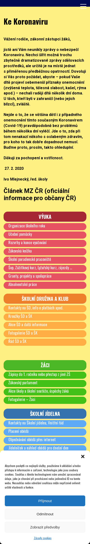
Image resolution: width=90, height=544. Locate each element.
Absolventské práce (22, 284)
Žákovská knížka (20, 251)
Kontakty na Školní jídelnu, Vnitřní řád (36, 423)
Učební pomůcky (20, 234)
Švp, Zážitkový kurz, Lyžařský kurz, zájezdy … (40, 267)
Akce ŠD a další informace (27, 324)
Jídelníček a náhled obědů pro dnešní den (38, 448)
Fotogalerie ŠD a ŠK (22, 333)
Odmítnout (44, 514)
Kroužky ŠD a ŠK (20, 316)
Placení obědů (18, 431)
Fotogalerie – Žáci (21, 399)
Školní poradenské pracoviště (29, 259)
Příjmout (45, 501)
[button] (82, 456)
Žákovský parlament (22, 382)
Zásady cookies (43, 538)
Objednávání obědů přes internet (32, 439)
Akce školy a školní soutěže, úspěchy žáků (38, 391)
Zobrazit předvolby (45, 527)
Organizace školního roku (26, 226)
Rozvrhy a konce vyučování (27, 242)
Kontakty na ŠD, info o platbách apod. (35, 308)
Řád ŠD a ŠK (17, 341)
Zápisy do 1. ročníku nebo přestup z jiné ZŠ (39, 374)
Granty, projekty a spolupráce (29, 276)
